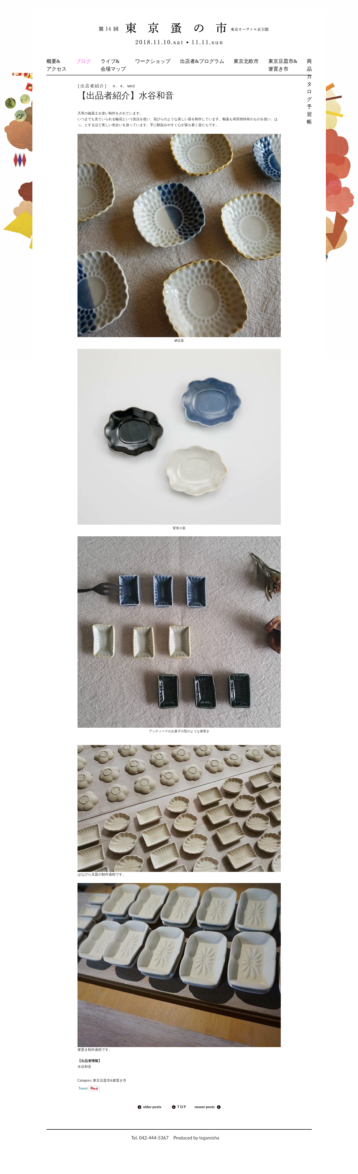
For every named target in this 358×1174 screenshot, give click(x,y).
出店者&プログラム (202, 61)
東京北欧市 (246, 61)
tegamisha (209, 1138)
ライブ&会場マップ (113, 65)
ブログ (83, 61)
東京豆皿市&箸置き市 (282, 65)
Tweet (83, 1088)
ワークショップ (152, 61)
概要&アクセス (56, 65)
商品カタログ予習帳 (309, 91)
